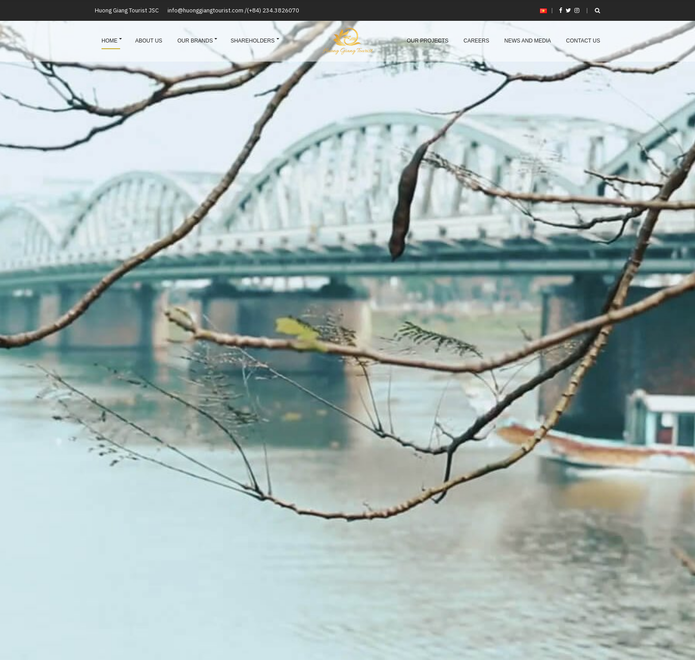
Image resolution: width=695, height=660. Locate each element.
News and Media (527, 41)
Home (109, 41)
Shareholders (252, 41)
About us (148, 41)
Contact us (583, 41)
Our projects (428, 41)
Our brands (195, 41)
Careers (476, 41)
